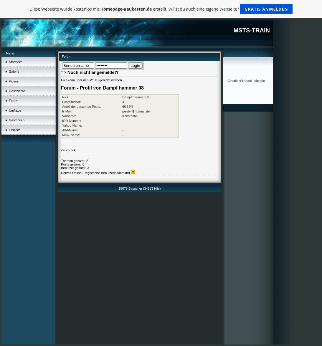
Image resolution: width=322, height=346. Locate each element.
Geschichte (17, 91)
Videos (14, 81)
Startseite (15, 62)
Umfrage (15, 110)
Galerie (14, 71)
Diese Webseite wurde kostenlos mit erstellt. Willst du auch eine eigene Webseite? (161, 9)
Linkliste (15, 130)
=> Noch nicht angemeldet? (90, 72)
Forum (13, 100)
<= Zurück (68, 150)
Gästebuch (16, 120)
